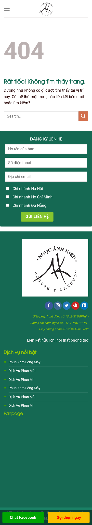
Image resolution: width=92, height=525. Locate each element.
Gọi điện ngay (69, 517)
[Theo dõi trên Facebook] (49, 305)
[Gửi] (83, 116)
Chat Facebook (23, 517)
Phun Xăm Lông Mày (24, 362)
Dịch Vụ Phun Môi (22, 371)
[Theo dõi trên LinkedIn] (84, 305)
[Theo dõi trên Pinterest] (75, 305)
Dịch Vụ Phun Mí (21, 380)
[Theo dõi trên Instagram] (58, 305)
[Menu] (7, 8)
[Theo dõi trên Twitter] (67, 305)
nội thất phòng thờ (72, 340)
